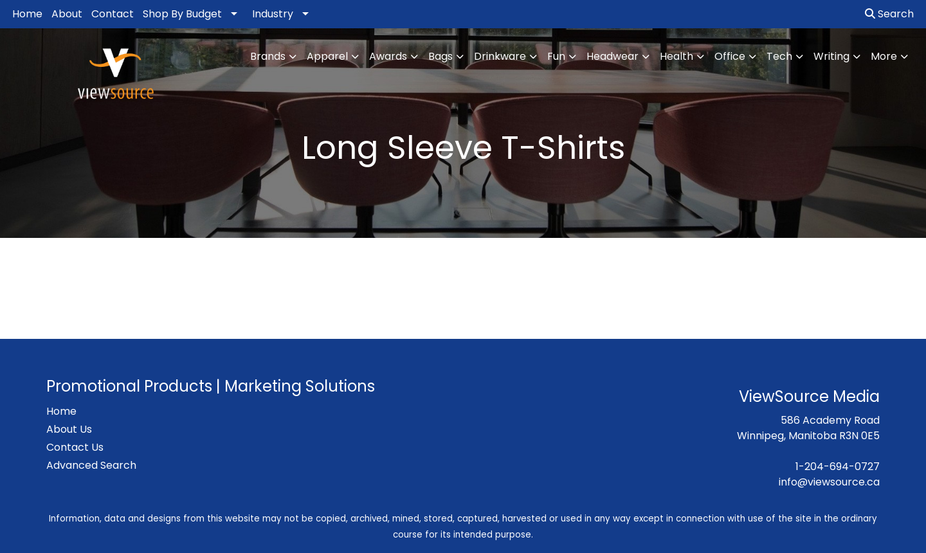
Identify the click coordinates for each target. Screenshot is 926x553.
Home (27, 13)
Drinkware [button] (500, 56)
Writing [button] (831, 56)
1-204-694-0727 (837, 466)
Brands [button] (268, 56)
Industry (272, 13)
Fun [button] (556, 56)
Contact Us (75, 447)
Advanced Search (91, 465)
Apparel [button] (327, 56)
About (66, 13)
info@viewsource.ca (829, 482)
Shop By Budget (182, 13)
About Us (69, 429)
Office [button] (729, 56)
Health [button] (676, 56)
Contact (112, 13)
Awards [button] (388, 56)
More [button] (884, 56)
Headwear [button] (612, 56)
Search (889, 13)
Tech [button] (779, 56)
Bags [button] (440, 56)
